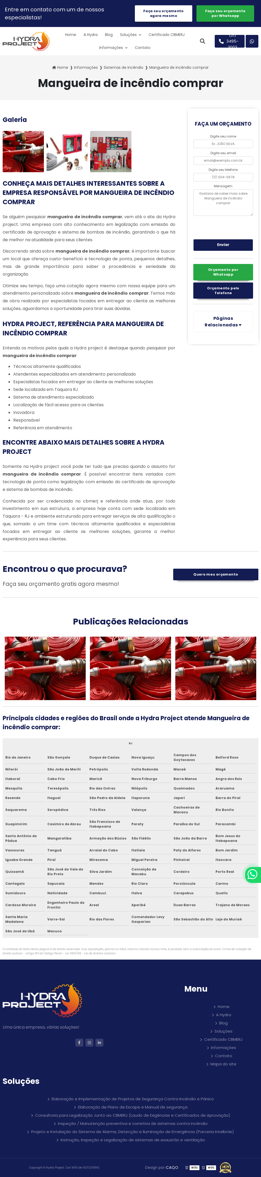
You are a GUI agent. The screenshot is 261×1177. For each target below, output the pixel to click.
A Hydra (91, 34)
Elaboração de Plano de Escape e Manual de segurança (132, 1107)
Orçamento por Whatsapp (223, 272)
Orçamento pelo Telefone (223, 290)
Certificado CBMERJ (167, 34)
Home (70, 34)
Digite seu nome (223, 136)
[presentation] (225, 226)
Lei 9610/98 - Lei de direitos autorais (90, 953)
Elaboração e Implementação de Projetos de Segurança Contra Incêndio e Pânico (133, 1099)
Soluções (129, 34)
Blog (109, 34)
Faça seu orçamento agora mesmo (163, 13)
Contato (142, 47)
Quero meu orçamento (215, 574)
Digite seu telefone (223, 169)
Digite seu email (223, 153)
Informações (111, 47)
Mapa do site (223, 1064)
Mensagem (223, 186)
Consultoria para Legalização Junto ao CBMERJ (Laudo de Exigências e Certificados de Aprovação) (132, 1115)
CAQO (172, 1167)
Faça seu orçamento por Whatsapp (225, 13)
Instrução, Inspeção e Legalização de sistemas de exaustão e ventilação (133, 1140)
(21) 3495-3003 (229, 41)
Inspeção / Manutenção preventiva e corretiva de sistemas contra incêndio (133, 1123)
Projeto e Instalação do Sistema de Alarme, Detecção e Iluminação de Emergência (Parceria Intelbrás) (132, 1131)
